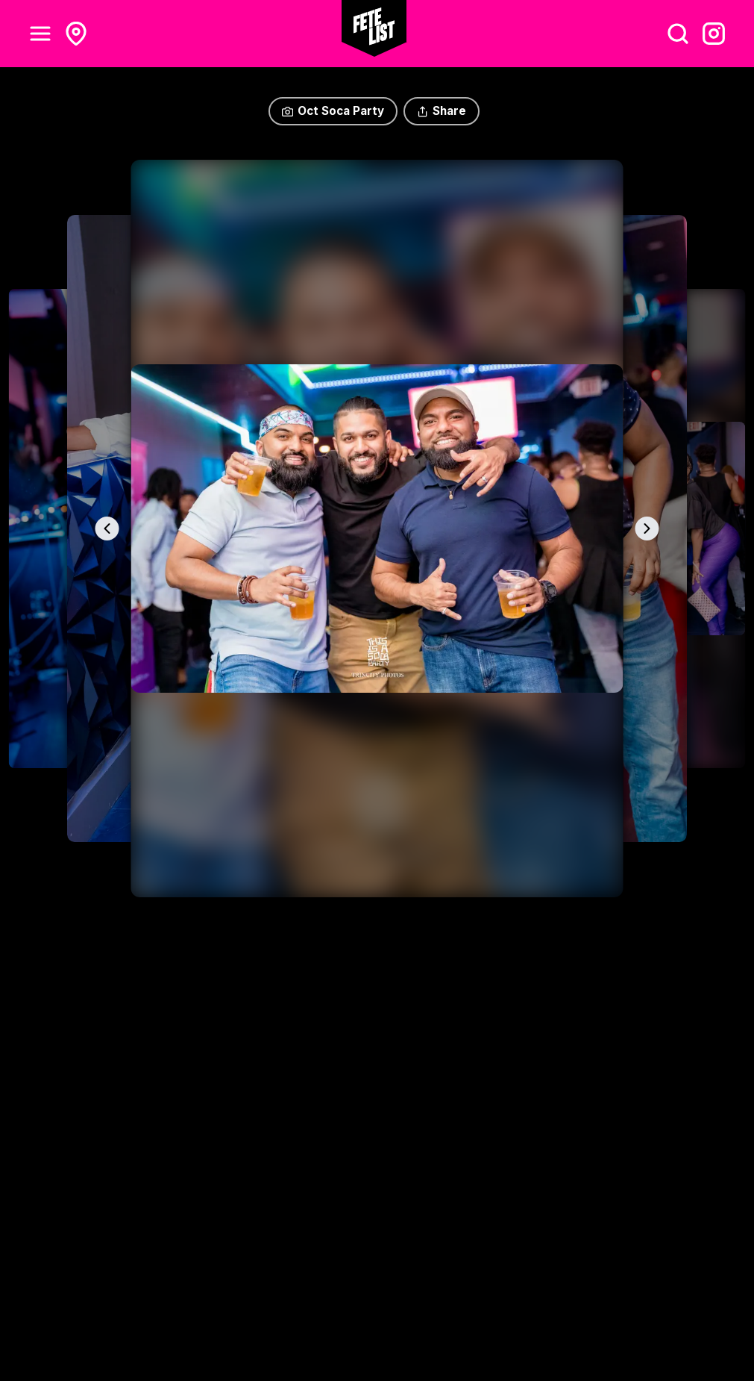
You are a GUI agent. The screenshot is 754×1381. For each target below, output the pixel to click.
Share (441, 111)
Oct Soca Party (333, 111)
